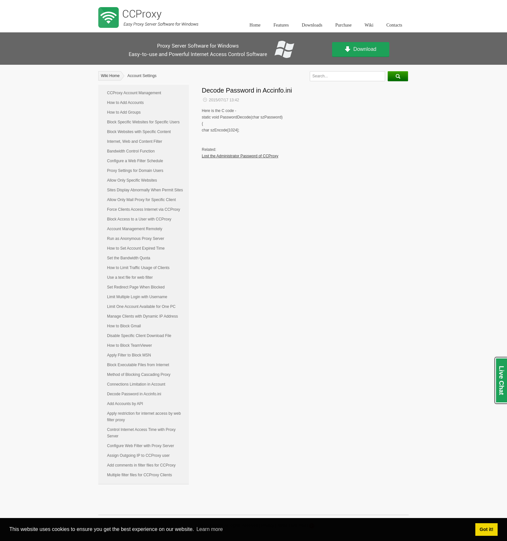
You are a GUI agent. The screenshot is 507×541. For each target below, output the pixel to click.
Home (255, 25)
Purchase (343, 25)
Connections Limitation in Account (136, 384)
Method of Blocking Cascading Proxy (138, 374)
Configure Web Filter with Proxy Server (140, 446)
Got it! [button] (486, 529)
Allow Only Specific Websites (132, 180)
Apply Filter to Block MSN (129, 355)
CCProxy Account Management (134, 93)
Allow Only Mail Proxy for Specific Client (141, 199)
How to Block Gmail (124, 326)
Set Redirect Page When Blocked (136, 287)
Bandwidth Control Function (131, 151)
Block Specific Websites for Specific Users (143, 122)
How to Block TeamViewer (129, 345)
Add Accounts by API (125, 403)
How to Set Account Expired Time (136, 248)
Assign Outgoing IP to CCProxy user (138, 455)
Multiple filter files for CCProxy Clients (139, 475)
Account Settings (141, 75)
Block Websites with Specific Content (139, 132)
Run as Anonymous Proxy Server (135, 238)
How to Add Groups (124, 112)
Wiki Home (110, 75)
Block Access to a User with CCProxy (139, 219)
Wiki (369, 25)
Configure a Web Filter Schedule (135, 161)
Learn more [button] (209, 529)
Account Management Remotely (134, 229)
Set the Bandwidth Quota (128, 258)
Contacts (394, 25)
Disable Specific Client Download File (139, 335)
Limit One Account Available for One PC (141, 306)
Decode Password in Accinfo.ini (134, 394)
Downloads (312, 25)
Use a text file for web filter (130, 277)
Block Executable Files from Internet (138, 365)
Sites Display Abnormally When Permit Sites (145, 190)
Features (281, 25)
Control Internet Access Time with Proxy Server (141, 432)
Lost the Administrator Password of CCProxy (240, 156)
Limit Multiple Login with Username (137, 297)
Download (360, 49)
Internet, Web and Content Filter (134, 141)
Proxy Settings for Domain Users (135, 170)
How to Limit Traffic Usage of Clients (138, 267)
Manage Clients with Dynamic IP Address (142, 316)
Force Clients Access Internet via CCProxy (143, 209)
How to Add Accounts (125, 102)
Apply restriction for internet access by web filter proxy (144, 416)
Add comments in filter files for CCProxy (141, 465)
